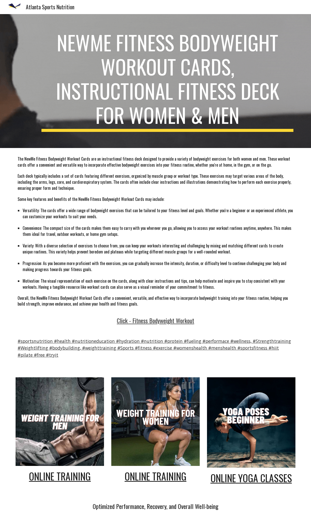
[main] (167, 81)
